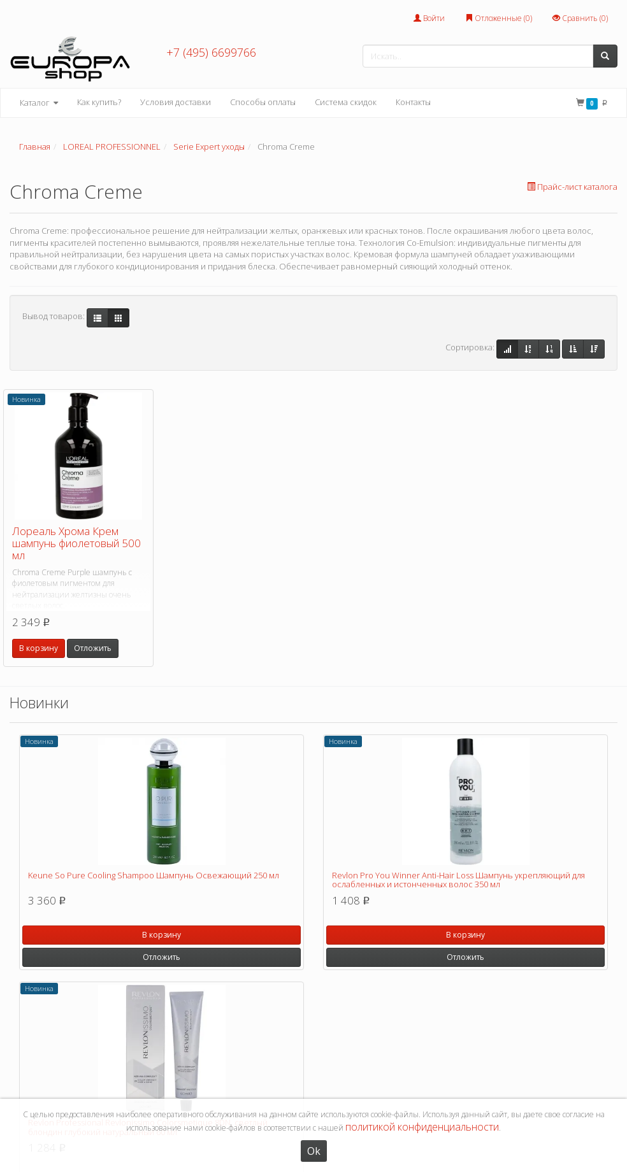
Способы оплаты (263, 102)
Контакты (413, 102)
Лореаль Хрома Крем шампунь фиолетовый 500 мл (76, 543)
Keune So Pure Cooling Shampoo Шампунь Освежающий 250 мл (153, 875)
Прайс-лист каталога (572, 186)
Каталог (39, 103)
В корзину (38, 648)
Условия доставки (175, 102)
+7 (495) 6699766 (211, 52)
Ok (314, 1151)
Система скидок (346, 102)
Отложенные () (498, 18)
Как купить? (99, 102)
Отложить (93, 648)
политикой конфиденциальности (422, 1127)
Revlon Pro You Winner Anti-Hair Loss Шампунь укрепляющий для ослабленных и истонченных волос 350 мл (458, 879)
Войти (429, 18)
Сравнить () (580, 18)
